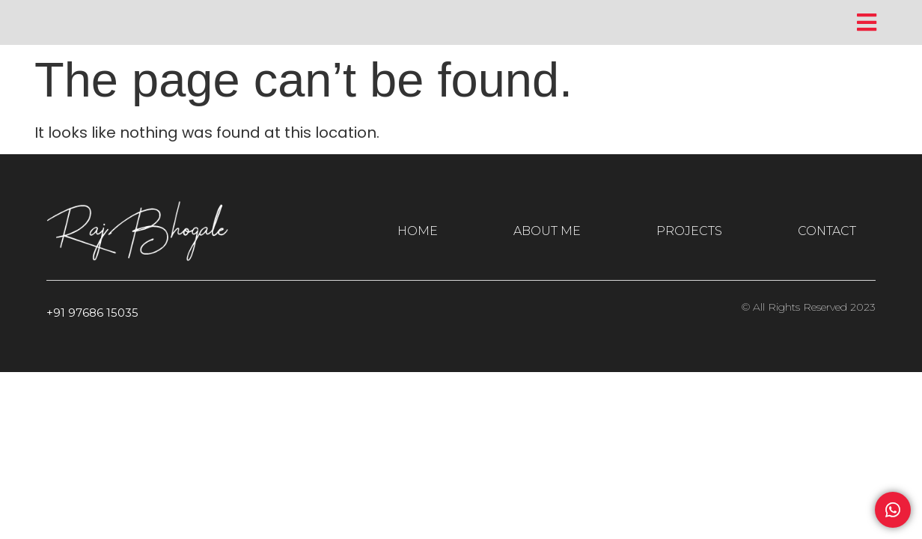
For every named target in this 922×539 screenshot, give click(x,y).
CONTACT (827, 231)
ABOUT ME (547, 231)
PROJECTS (689, 231)
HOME (417, 231)
